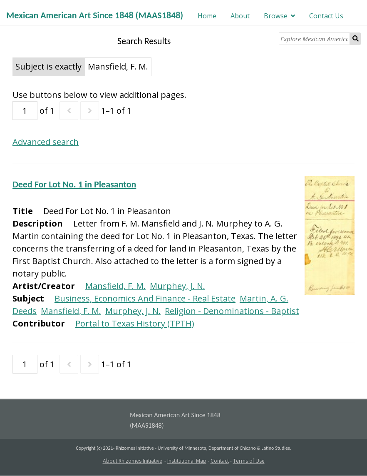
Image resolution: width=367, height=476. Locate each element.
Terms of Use (249, 460)
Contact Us (326, 15)
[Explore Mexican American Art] (314, 38)
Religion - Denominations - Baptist (232, 311)
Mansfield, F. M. (115, 286)
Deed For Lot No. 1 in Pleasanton (74, 184)
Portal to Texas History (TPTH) (134, 323)
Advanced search (45, 141)
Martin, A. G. (264, 298)
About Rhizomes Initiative (132, 460)
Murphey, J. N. (177, 286)
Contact (220, 460)
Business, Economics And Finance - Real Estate (145, 298)
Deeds (24, 311)
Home (207, 15)
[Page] (24, 110)
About (240, 15)
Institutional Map (186, 460)
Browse (276, 15)
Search (355, 38)
